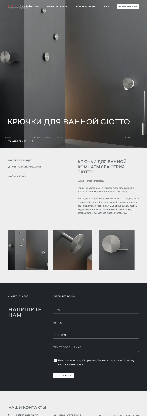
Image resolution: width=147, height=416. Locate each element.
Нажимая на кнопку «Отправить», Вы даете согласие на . (96, 364)
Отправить (64, 377)
